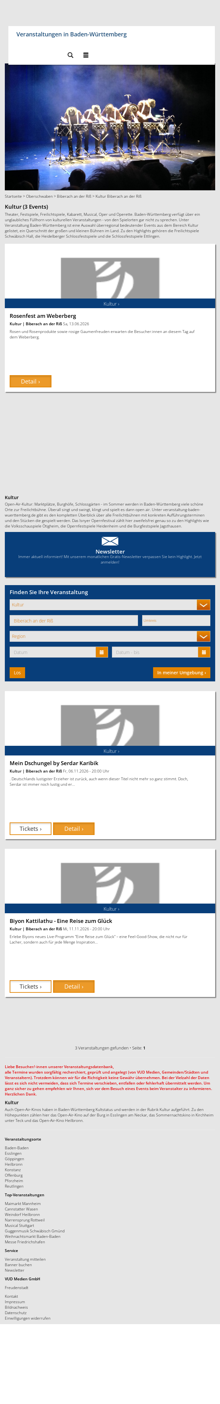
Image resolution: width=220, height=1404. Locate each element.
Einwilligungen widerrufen (27, 1318)
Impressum (15, 1301)
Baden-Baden (17, 1147)
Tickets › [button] (30, 828)
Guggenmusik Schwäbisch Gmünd (35, 1230)
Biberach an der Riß (74, 196)
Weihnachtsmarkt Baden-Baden (32, 1236)
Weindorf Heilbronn (22, 1214)
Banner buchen (18, 1264)
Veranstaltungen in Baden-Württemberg (71, 33)
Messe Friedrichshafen (25, 1241)
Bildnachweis (16, 1307)
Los (17, 672)
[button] (70, 55)
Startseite (13, 196)
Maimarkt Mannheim (23, 1203)
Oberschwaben (39, 196)
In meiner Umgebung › (181, 672)
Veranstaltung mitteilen (25, 1259)
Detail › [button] (30, 381)
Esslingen (13, 1153)
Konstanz (13, 1169)
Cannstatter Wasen (21, 1208)
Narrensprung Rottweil (25, 1219)
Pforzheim (14, 1180)
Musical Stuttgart (19, 1225)
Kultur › (111, 303)
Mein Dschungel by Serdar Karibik (54, 763)
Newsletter (110, 551)
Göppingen (14, 1158)
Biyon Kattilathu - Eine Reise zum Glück (61, 921)
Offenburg (14, 1175)
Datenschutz (16, 1312)
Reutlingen (14, 1186)
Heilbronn (14, 1164)
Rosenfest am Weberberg (43, 315)
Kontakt (11, 1296)
